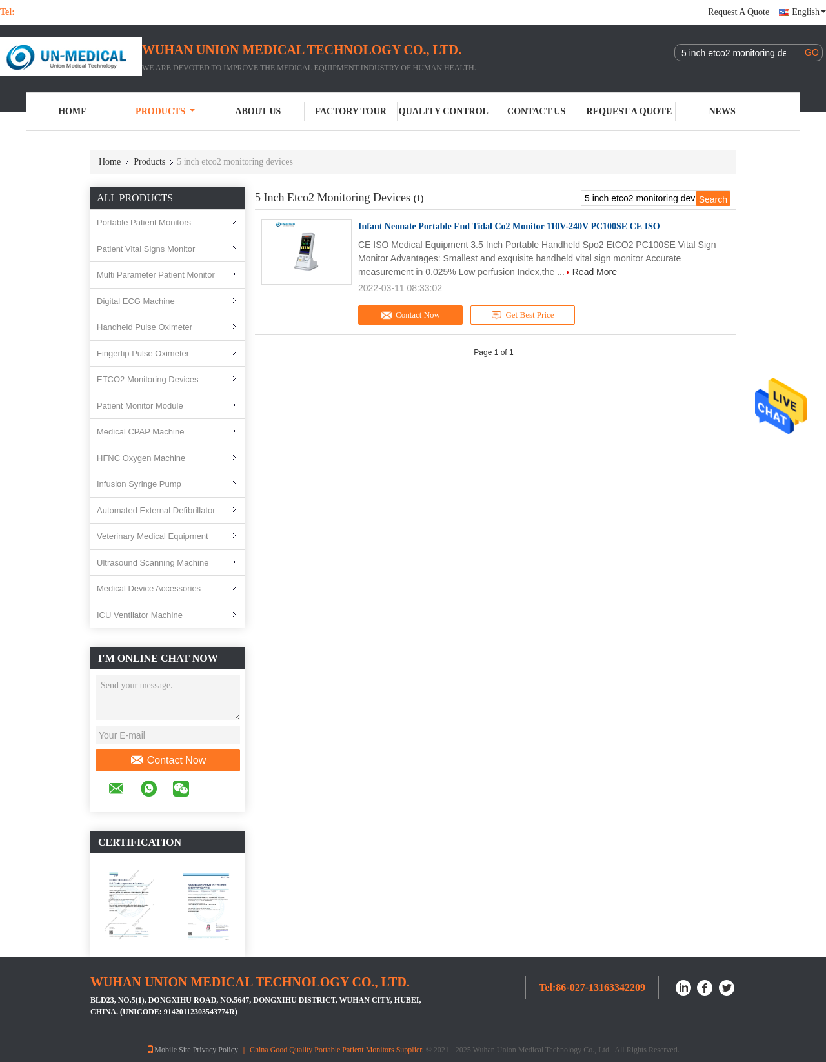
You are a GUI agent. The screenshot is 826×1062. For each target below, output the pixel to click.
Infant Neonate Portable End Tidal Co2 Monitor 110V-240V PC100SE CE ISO (509, 226)
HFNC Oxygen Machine (141, 458)
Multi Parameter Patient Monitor (156, 275)
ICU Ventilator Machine (140, 615)
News (722, 111)
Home (72, 111)
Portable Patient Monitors (144, 222)
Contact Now (168, 760)
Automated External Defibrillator (156, 510)
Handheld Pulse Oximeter (144, 327)
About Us (258, 111)
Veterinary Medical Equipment (152, 536)
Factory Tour (350, 111)
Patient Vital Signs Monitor (146, 249)
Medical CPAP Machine (140, 431)
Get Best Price (523, 315)
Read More (594, 272)
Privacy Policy (215, 1049)
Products (165, 111)
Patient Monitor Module (140, 406)
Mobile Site (168, 1049)
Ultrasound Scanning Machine (152, 562)
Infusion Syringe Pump (139, 484)
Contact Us (536, 111)
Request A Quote (738, 12)
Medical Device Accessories (149, 588)
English (809, 12)
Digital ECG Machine (136, 301)
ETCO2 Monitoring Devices (148, 379)
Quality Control (444, 111)
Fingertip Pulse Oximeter (143, 353)
